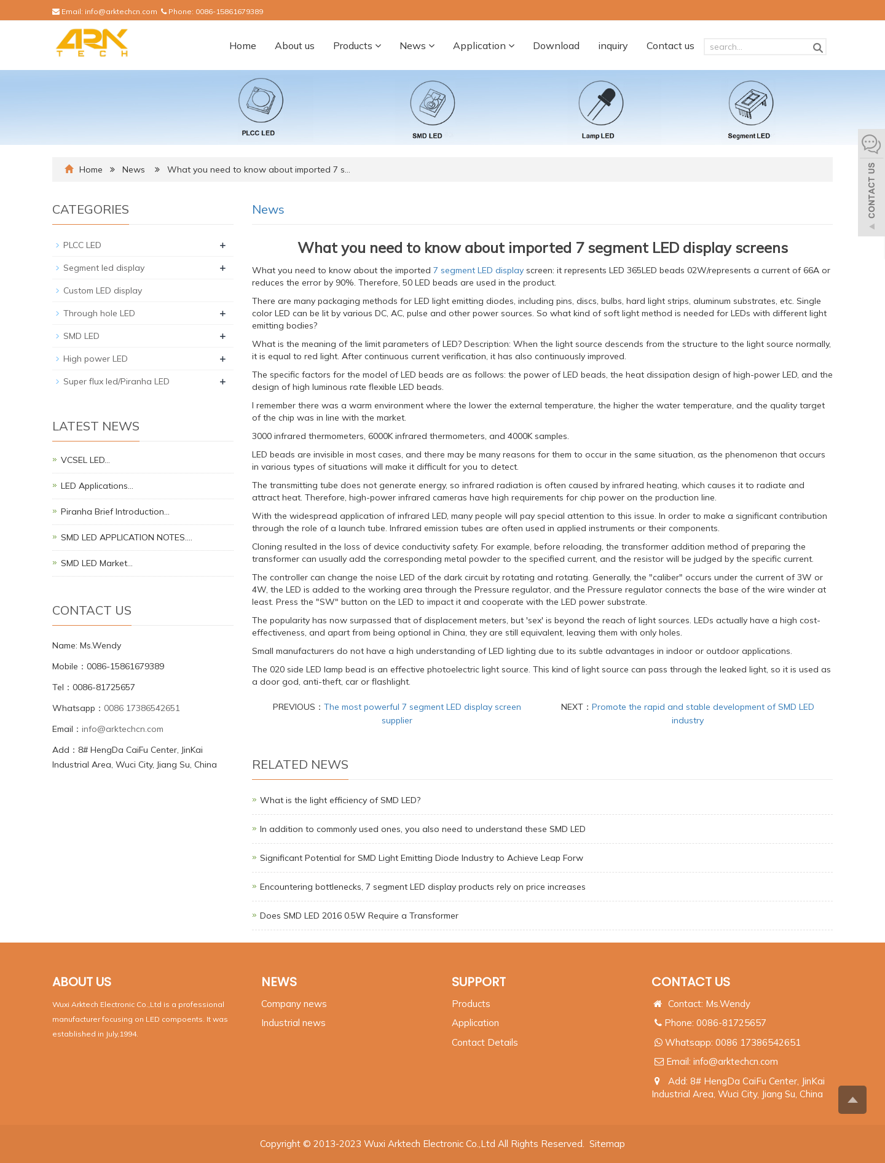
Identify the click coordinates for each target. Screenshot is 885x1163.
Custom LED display (102, 290)
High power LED (95, 358)
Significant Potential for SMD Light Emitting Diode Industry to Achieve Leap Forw (421, 857)
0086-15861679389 (229, 11)
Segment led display (103, 267)
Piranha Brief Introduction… (115, 511)
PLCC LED (82, 245)
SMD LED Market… (97, 563)
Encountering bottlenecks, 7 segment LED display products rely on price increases (423, 886)
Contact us (670, 45)
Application (483, 45)
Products (357, 45)
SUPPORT (479, 981)
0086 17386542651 (142, 708)
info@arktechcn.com (121, 11)
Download (556, 45)
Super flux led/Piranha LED (116, 381)
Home (242, 45)
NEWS (279, 981)
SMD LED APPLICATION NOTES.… (126, 537)
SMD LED (81, 335)
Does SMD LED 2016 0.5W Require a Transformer (359, 915)
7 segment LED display (478, 270)
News (417, 45)
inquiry (613, 45)
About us (295, 45)
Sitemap (607, 1143)
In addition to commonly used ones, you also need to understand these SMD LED (423, 828)
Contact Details (485, 1042)
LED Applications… (97, 485)
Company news (294, 1003)
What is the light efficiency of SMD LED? (340, 800)
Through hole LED (99, 313)
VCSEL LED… (85, 459)
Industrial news (293, 1023)
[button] (378, 45)
